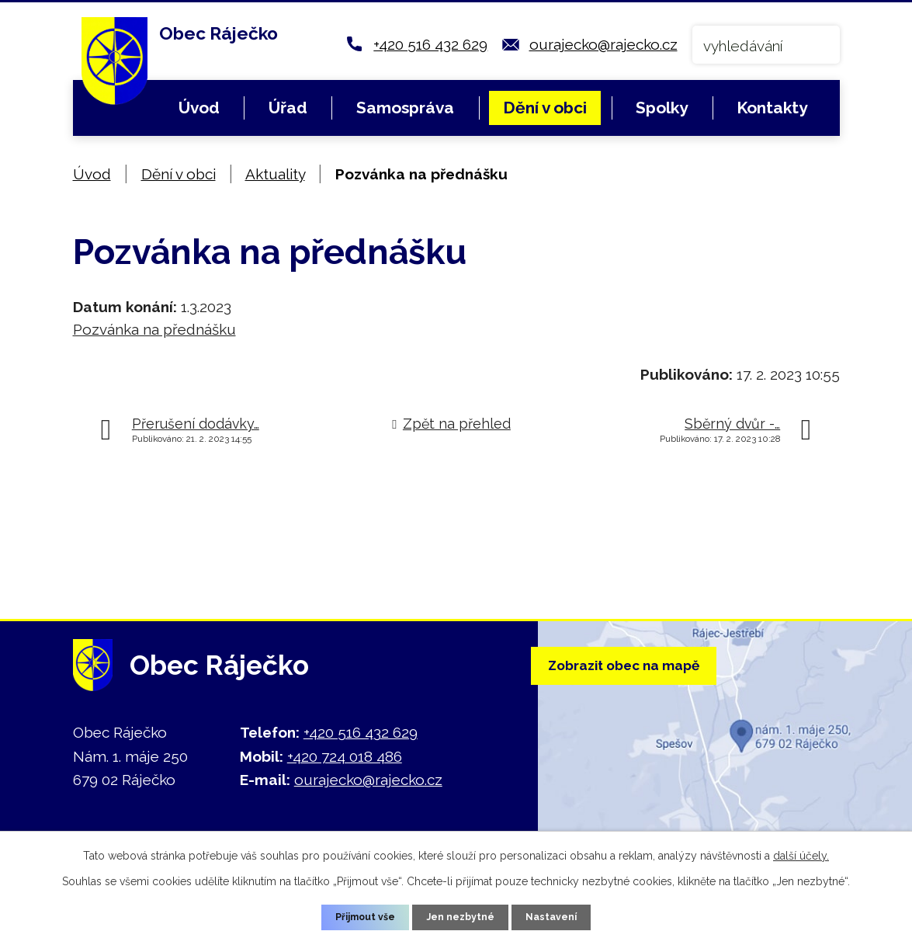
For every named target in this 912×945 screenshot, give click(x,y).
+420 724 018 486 (344, 756)
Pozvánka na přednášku (154, 329)
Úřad (288, 107)
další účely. (801, 852)
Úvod (199, 107)
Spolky (662, 107)
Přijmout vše (357, 915)
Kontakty (772, 107)
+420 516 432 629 (430, 44)
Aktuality (275, 173)
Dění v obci (545, 107)
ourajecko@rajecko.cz (603, 44)
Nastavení (560, 915)
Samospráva (405, 107)
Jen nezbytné (462, 915)
